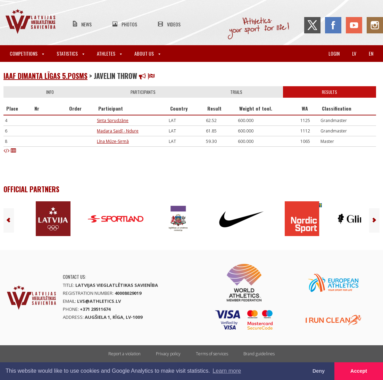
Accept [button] (358, 371)
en (371, 53)
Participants (143, 92)
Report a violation (124, 354)
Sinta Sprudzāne (112, 120)
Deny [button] (319, 371)
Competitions (27, 53)
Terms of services (212, 354)
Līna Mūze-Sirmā (113, 141)
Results (329, 92)
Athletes (109, 53)
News (86, 24)
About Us (147, 53)
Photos (129, 24)
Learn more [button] (227, 371)
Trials (236, 92)
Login (334, 53)
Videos (174, 24)
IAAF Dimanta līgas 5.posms (45, 76)
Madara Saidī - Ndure (118, 131)
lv (354, 53)
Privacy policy (168, 354)
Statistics (70, 53)
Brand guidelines (259, 354)
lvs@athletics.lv (99, 301)
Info (50, 92)
